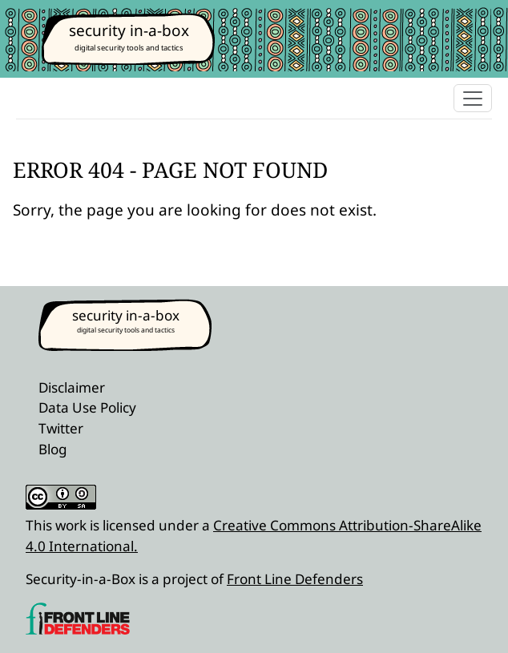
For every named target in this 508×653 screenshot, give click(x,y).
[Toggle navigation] (473, 98)
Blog (52, 449)
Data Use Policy (87, 407)
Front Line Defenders (295, 579)
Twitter (60, 428)
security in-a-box (129, 30)
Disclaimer (71, 387)
